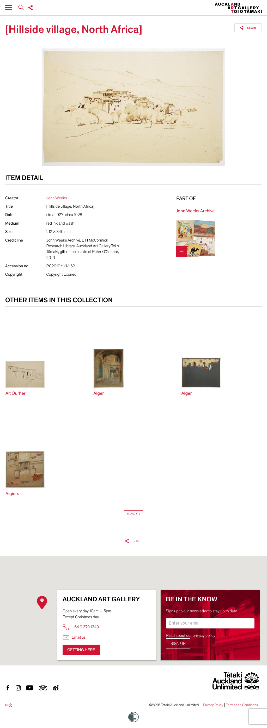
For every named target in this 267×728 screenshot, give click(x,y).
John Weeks (56, 198)
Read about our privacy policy (190, 635)
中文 (9, 705)
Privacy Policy (213, 705)
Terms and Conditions (242, 705)
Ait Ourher (15, 394)
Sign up (178, 643)
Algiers (12, 494)
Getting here (81, 650)
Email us (74, 637)
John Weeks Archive (195, 211)
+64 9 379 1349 (81, 627)
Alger (98, 394)
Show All (133, 514)
